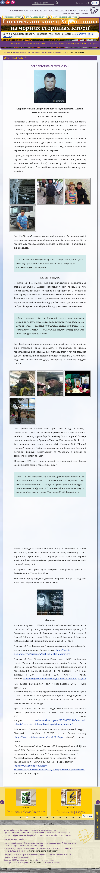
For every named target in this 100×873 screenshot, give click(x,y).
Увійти (95, 3)
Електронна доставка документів (63, 16)
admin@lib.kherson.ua (50, 851)
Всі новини (87, 816)
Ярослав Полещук (37, 862)
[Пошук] (57, 2)
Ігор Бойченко (29, 860)
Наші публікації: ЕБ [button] (90, 44)
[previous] (2, 802)
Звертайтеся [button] (82, 3)
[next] (98, 802)
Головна (6, 52)
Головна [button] (13, 44)
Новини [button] (21, 44)
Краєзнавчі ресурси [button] (58, 44)
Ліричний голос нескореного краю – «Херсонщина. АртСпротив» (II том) (71, 801)
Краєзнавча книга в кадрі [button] (37, 44)
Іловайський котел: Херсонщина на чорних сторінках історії (39, 52)
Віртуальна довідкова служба (35, 16)
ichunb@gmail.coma (31, 851)
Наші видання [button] (74, 44)
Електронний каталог (11, 16)
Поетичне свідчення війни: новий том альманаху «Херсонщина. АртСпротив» (26, 801)
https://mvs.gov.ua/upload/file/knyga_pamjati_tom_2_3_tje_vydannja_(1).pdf (59, 678)
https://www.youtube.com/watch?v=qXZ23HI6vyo (39, 737)
